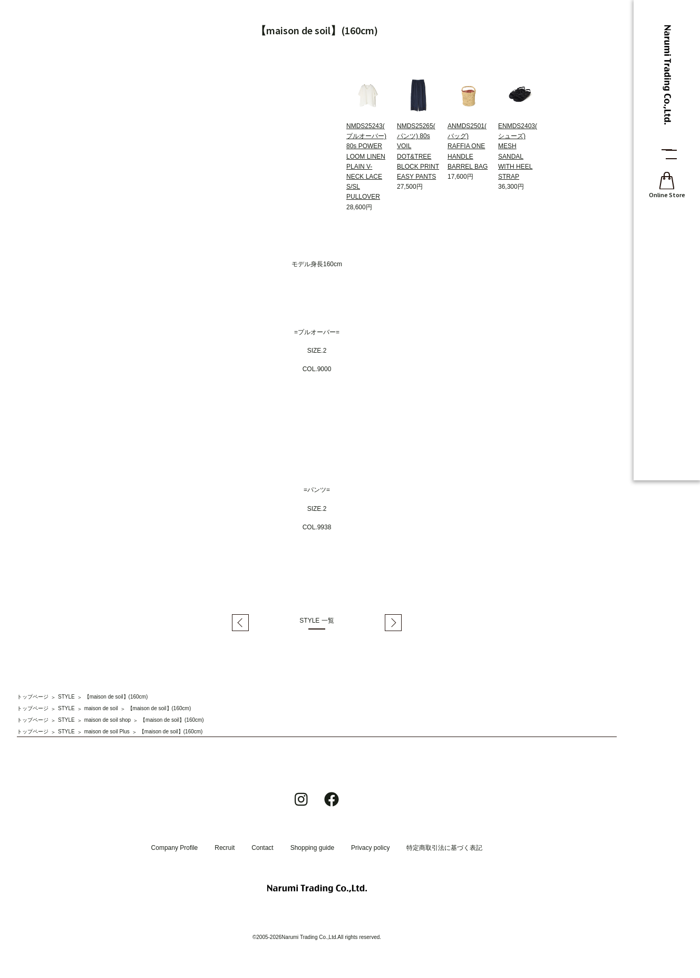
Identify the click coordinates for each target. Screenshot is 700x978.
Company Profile (174, 847)
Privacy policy (370, 847)
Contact (262, 847)
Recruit (225, 847)
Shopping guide (312, 847)
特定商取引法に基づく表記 (444, 847)
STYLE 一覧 (316, 620)
